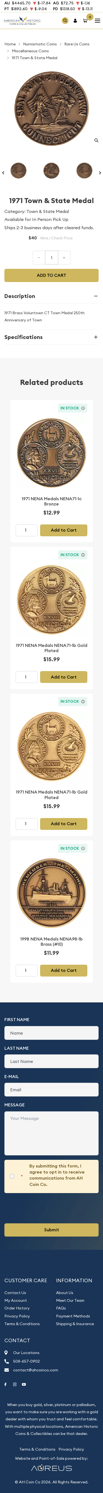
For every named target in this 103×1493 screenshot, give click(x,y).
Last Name (16, 1048)
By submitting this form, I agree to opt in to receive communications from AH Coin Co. (57, 1175)
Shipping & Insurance (75, 1323)
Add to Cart (64, 530)
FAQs (61, 1308)
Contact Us (15, 1292)
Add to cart (51, 275)
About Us (64, 1292)
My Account (15, 1300)
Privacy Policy (17, 1316)
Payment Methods (73, 1316)
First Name (16, 1019)
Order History (17, 1308)
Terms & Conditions (22, 1323)
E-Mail (11, 1076)
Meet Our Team (70, 1300)
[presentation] (46, 1208)
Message (14, 1105)
